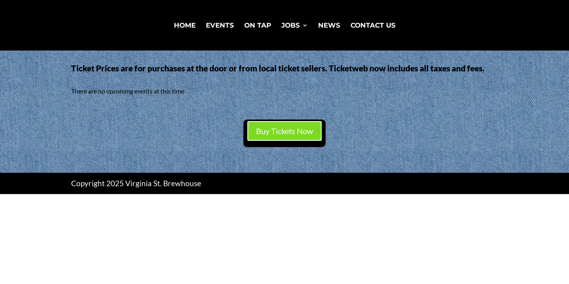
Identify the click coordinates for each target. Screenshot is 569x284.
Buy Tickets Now (284, 131)
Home (185, 25)
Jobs (290, 25)
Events (220, 25)
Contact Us (373, 25)
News (329, 25)
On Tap (257, 25)
